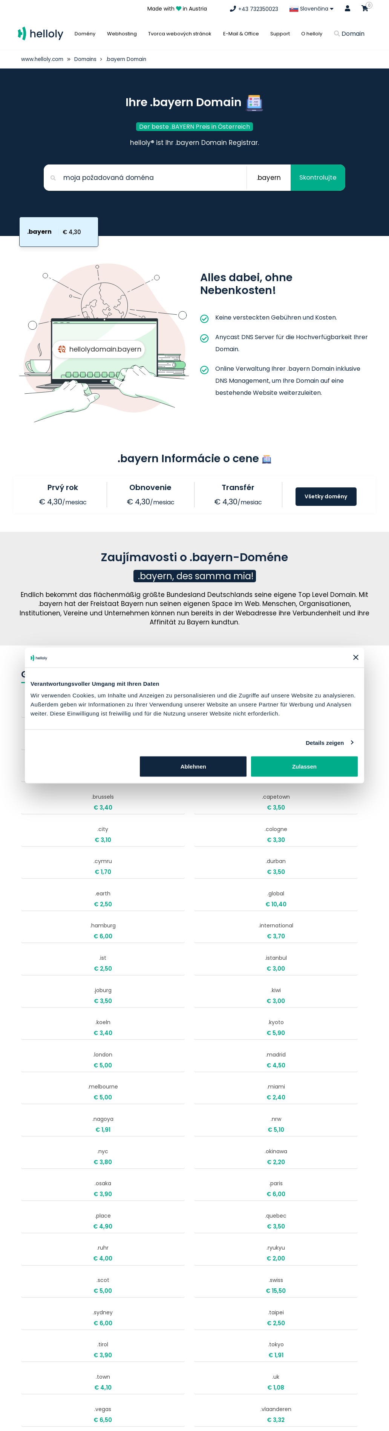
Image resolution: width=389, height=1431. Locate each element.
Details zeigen (325, 742)
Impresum (274, 1284)
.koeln (54, 897)
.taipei (281, 1048)
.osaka (206, 973)
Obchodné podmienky (291, 1298)
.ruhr (206, 1011)
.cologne (130, 784)
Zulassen (304, 766)
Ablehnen (193, 766)
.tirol (54, 1086)
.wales (206, 1124)
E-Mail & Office (241, 33)
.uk (281, 1086)
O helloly (311, 33)
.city (54, 784)
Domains (87, 59)
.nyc (54, 973)
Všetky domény (326, 497)
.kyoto (130, 897)
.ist (54, 859)
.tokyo (130, 1086)
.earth (54, 821)
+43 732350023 (161, 1265)
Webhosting (122, 33)
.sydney (206, 1048)
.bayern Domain (129, 59)
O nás (264, 1423)
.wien (281, 1124)
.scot (54, 1048)
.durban (281, 784)
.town (206, 1086)
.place (54, 1011)
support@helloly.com (169, 1285)
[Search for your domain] (144, 177)
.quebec (130, 1011)
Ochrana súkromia (285, 1311)
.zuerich (206, 1161)
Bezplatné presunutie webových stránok (305, 1329)
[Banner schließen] (355, 657)
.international (281, 821)
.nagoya (206, 935)
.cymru (206, 784)
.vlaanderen (130, 1124)
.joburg (206, 859)
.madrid (281, 897)
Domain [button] (349, 33)
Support (280, 33)
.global (130, 821)
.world (54, 1161)
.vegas (54, 1124)
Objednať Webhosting (291, 1270)
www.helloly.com (43, 59)
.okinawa (130, 973)
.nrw (281, 935)
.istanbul (130, 859)
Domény (85, 33)
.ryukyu (281, 1011)
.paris (281, 973)
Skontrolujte (316, 177)
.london (206, 897)
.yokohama (130, 1161)
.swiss (130, 1048)
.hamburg (206, 821)
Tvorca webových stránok (179, 33)
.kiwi (281, 859)
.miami (130, 935)
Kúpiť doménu (280, 1256)
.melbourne (54, 935)
